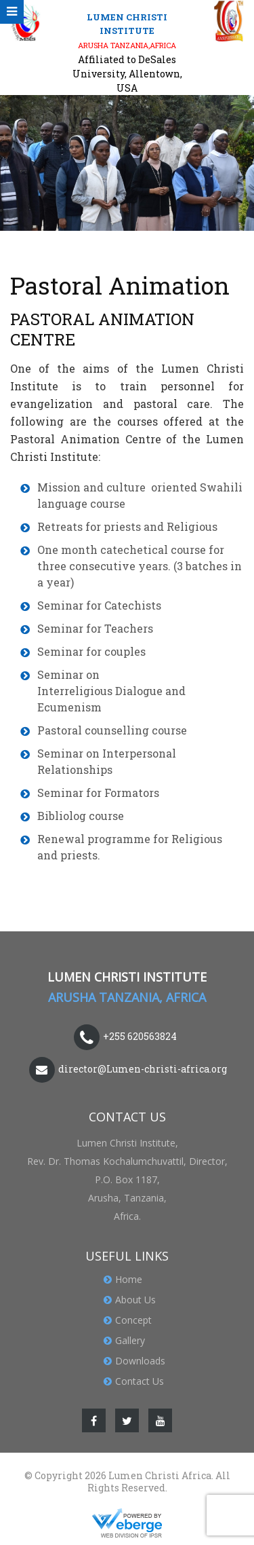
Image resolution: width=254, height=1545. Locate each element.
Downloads (140, 1360)
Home (128, 1279)
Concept (133, 1320)
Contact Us (139, 1381)
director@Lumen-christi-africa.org (142, 1068)
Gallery (130, 1340)
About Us (135, 1299)
